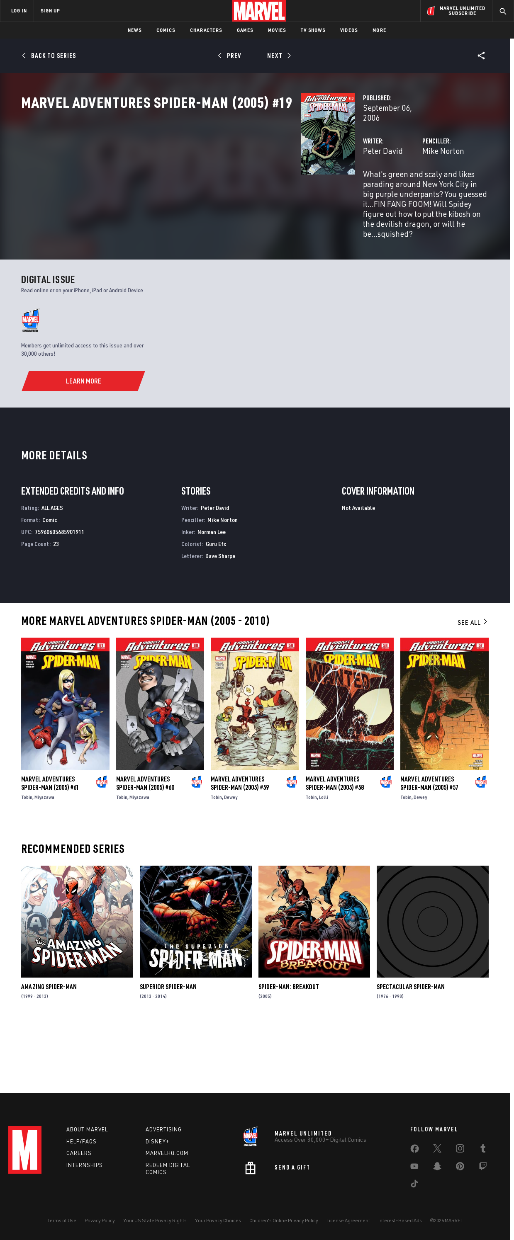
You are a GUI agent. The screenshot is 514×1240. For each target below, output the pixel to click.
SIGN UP (50, 10)
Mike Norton (345, 177)
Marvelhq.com (167, 1153)
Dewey (230, 860)
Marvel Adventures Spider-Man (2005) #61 (50, 846)
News (134, 30)
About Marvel (87, 1129)
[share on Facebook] (414, 1150)
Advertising (164, 1129)
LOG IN (19, 10)
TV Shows (313, 30)
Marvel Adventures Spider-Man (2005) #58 (335, 846)
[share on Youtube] (414, 1168)
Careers (79, 1153)
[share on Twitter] (437, 1150)
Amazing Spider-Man (49, 1049)
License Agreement (348, 1220)
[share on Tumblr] (483, 1150)
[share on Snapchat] (437, 1168)
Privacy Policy (100, 1220)
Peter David (187, 177)
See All (473, 685)
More (379, 30)
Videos (349, 30)
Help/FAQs (81, 1141)
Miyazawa (44, 860)
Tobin (26, 860)
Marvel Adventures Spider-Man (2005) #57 (429, 846)
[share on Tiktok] (414, 1185)
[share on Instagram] (460, 1150)
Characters (206, 30)
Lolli (323, 860)
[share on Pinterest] (460, 1168)
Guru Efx (216, 606)
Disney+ (157, 1141)
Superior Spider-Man (168, 1049)
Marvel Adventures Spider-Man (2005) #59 (240, 846)
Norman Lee (211, 594)
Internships (84, 1165)
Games (245, 30)
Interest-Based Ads (400, 1220)
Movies (277, 30)
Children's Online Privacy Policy (283, 1220)
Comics (165, 30)
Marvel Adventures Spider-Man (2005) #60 (145, 846)
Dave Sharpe (220, 618)
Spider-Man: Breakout (288, 1049)
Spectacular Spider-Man (411, 1049)
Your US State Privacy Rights (155, 1220)
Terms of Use (61, 1220)
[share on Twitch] (483, 1168)
